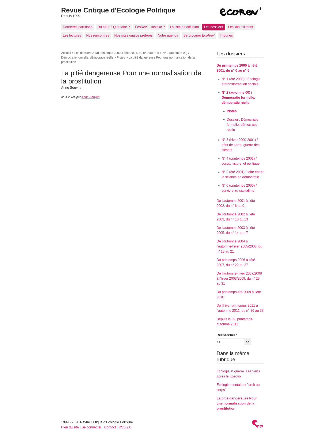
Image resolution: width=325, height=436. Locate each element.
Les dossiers (213, 27)
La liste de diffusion (184, 27)
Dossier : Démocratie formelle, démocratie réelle (242, 124)
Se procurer (199, 35)
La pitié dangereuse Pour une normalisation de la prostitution (237, 403)
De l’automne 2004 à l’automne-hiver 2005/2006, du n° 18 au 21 (239, 246)
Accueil (66, 53)
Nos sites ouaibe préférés (133, 35)
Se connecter (91, 427)
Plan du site (70, 427)
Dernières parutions (77, 27)
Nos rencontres (97, 35)
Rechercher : (227, 335)
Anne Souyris (91, 97)
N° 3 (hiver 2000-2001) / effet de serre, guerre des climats (241, 145)
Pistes (121, 57)
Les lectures (72, 35)
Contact (110, 427)
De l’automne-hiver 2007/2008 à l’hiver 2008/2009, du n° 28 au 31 (239, 278)
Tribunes (226, 35)
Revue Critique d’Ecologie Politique (118, 10)
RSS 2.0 (125, 427)
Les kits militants (240, 27)
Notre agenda (168, 35)
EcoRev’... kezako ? (150, 27)
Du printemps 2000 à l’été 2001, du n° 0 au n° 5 (127, 53)
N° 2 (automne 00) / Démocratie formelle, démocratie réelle (238, 97)
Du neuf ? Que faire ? (114, 27)
